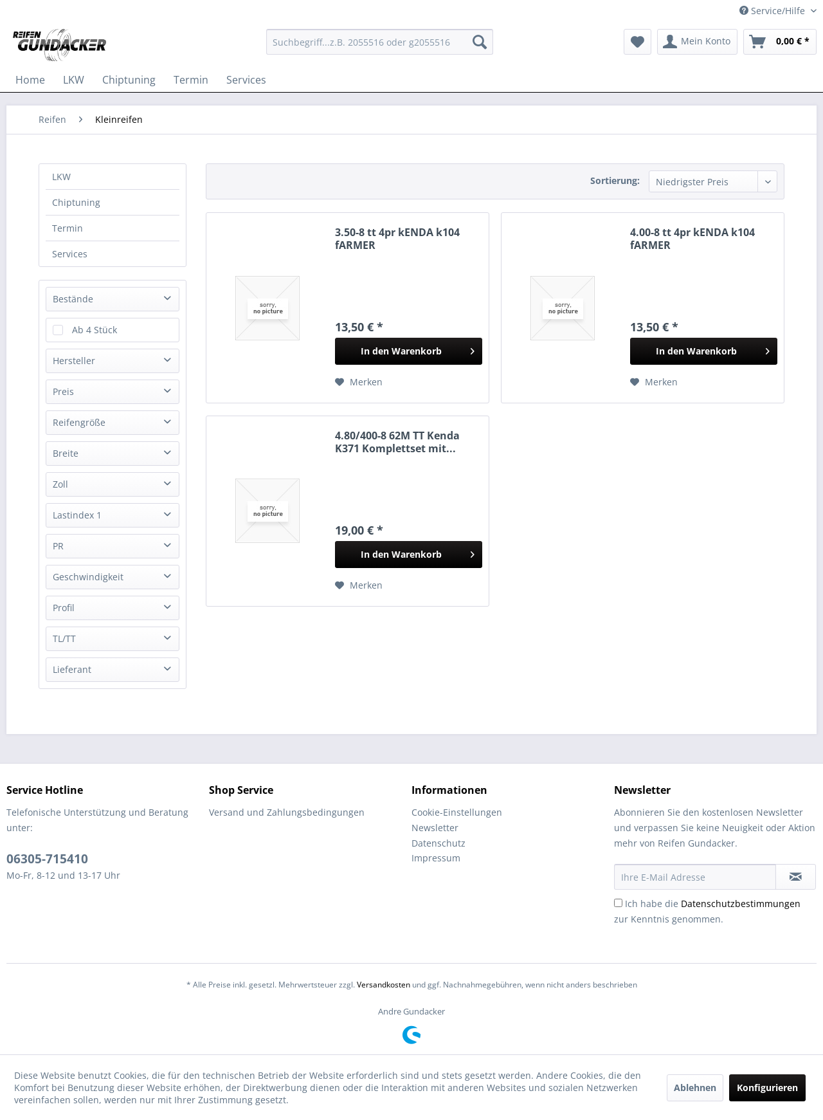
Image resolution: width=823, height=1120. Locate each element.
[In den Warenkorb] (408, 351)
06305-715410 (47, 858)
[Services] (246, 80)
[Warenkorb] (780, 42)
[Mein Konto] (697, 42)
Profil (64, 607)
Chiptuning (76, 202)
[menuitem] (379, 42)
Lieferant (72, 669)
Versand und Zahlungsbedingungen (287, 812)
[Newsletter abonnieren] (795, 877)
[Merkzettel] (637, 42)
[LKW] (73, 80)
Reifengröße (79, 422)
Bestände (73, 299)
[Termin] (191, 80)
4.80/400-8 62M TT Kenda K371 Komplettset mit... (397, 442)
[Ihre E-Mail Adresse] (695, 877)
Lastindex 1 (77, 515)
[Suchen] (479, 42)
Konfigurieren (767, 1087)
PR (58, 546)
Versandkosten (383, 984)
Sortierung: (615, 180)
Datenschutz (439, 843)
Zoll (60, 484)
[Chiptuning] (129, 80)
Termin (67, 228)
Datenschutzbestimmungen (740, 903)
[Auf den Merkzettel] (359, 382)
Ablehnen (695, 1087)
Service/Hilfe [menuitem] (773, 11)
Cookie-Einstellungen (457, 812)
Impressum (436, 858)
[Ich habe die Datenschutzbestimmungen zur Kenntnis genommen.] (618, 903)
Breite (65, 453)
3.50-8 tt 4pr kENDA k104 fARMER (397, 239)
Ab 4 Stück (94, 330)
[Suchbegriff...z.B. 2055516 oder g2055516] (379, 42)
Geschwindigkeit (88, 577)
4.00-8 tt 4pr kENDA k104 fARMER (692, 239)
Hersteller (74, 360)
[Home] (30, 80)
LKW (61, 176)
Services (69, 254)
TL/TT (64, 638)
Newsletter (435, 828)
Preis (63, 391)
